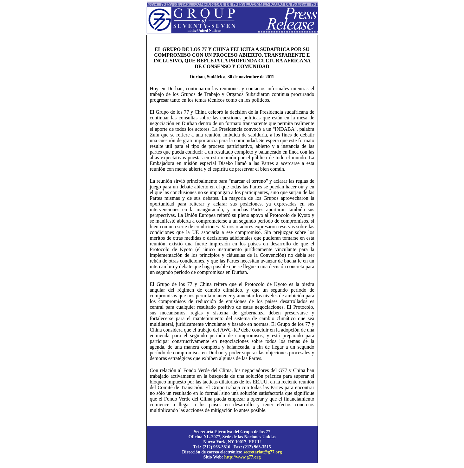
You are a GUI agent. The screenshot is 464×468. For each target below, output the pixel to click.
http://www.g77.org (242, 457)
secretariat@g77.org (262, 452)
